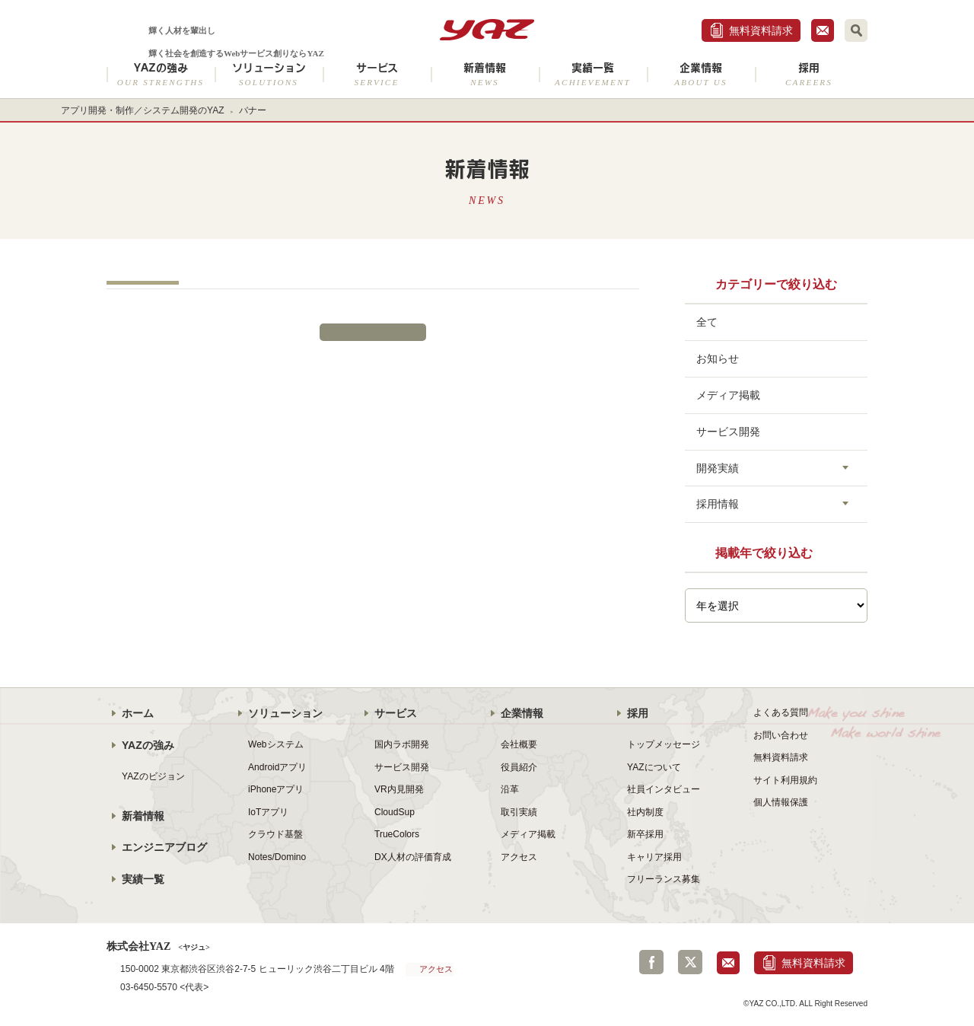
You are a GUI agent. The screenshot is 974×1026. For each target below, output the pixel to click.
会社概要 (519, 744)
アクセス (519, 857)
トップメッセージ (663, 744)
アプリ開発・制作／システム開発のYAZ (142, 110)
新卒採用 (645, 834)
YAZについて (654, 767)
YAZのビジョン (153, 776)
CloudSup (394, 812)
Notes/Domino (277, 857)
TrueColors (396, 834)
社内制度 (645, 812)
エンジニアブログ (164, 847)
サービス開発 (728, 431)
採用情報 (717, 504)
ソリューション (269, 74)
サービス (377, 74)
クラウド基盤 (275, 834)
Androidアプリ (277, 767)
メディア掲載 (728, 395)
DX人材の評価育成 (412, 857)
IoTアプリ (268, 812)
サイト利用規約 (785, 780)
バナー (252, 110)
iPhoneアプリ (276, 789)
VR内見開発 (399, 789)
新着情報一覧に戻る (373, 332)
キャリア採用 (654, 857)
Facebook (651, 962)
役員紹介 (519, 767)
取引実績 (519, 812)
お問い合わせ (780, 735)
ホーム (138, 713)
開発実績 (717, 468)
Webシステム (276, 744)
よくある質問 (780, 712)
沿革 (510, 789)
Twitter (690, 962)
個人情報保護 (780, 802)
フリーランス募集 (663, 879)
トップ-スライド (143, 283)
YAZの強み (161, 74)
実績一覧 (593, 74)
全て (707, 322)
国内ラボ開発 (401, 744)
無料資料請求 (761, 30)
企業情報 (701, 74)
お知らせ (717, 358)
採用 (809, 74)
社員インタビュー (663, 789)
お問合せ (822, 30)
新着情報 (485, 74)
